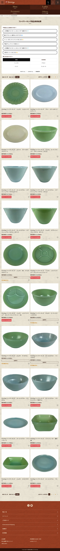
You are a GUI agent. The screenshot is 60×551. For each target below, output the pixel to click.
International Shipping (8, 524)
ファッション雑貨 (45, 13)
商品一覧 (4, 512)
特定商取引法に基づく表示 (35, 539)
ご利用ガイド (5, 520)
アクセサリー (15, 13)
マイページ (5, 516)
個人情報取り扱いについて (7, 541)
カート (57, 2)
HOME (1, 15)
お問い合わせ (4, 543)
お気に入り (53, 2)
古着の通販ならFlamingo (33, 549)
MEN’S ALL (22, 71)
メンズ (15, 8)
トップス (16, 63)
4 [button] (55, 77)
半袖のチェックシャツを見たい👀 (12, 44)
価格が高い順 (12, 77)
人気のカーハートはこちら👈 (11, 52)
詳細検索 (38, 71)
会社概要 (3, 539)
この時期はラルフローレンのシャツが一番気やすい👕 (16, 31)
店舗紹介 (4, 528)
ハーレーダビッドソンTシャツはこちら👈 (13, 39)
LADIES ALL (30, 71)
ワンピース (43, 66)
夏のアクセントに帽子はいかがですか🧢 (13, 35)
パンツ (16, 66)
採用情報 (4, 533)
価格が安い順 (5, 77)
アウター (44, 63)
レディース (45, 8)
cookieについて (33, 541)
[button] (57, 77)
